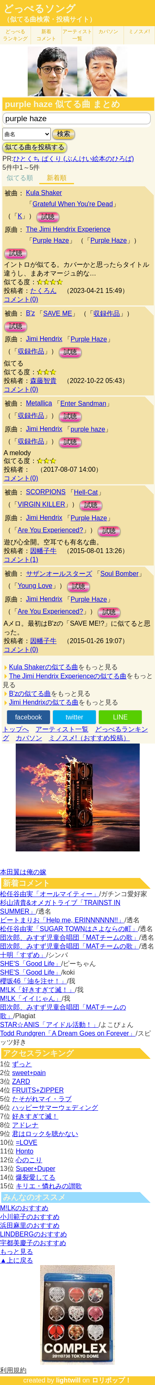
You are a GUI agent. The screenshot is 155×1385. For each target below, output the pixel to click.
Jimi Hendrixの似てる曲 (44, 702)
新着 (46, 35)
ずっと (22, 1064)
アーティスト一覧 (62, 729)
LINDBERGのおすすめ (33, 1234)
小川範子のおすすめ (30, 1216)
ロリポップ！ (111, 1380)
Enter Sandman (83, 403)
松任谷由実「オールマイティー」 (49, 893)
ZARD (21, 1081)
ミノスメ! (139, 31)
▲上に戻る (16, 1260)
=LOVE (26, 1142)
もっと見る (16, 1251)
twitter (74, 717)
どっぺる (15, 35)
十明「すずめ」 (23, 954)
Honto (24, 1151)
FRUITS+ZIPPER (38, 1090)
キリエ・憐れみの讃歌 (49, 1186)
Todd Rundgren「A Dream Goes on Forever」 (68, 1033)
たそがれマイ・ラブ (42, 1098)
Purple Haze (51, 240)
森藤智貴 (43, 380)
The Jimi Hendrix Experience (68, 229)
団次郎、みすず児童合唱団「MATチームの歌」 (69, 937)
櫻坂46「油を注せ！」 (33, 981)
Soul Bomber (119, 573)
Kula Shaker (44, 192)
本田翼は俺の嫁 (23, 871)
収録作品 (106, 313)
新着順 (57, 177)
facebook (28, 717)
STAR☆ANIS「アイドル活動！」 (49, 1024)
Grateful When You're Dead (73, 203)
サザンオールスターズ (59, 573)
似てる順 (20, 177)
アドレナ (25, 1125)
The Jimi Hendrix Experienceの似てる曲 (68, 676)
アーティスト (77, 35)
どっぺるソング (39, 8)
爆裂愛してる (35, 1177)
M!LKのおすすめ (24, 1208)
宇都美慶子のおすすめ (33, 1242)
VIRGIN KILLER (41, 504)
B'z (30, 313)
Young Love (35, 585)
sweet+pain (28, 1072)
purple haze (88, 429)
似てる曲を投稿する (34, 147)
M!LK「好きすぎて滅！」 (37, 989)
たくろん (43, 290)
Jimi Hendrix (44, 338)
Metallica (39, 403)
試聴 (48, 216)
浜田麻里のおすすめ (30, 1225)
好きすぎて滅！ (35, 1116)
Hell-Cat (86, 492)
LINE (120, 717)
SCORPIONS (46, 491)
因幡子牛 (43, 550)
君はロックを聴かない (45, 1133)
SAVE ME (57, 313)
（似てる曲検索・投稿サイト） (49, 19)
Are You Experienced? (50, 530)
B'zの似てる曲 (30, 693)
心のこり (29, 1159)
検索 (63, 133)
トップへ (15, 729)
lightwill (68, 1380)
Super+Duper (35, 1168)
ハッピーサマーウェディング (55, 1107)
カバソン (108, 31)
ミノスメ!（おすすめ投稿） (89, 737)
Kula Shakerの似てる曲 (43, 667)
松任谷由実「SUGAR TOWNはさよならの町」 (69, 928)
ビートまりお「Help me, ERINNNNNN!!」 (62, 920)
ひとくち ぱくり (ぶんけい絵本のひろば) (73, 158)
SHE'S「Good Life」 (30, 963)
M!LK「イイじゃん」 (31, 998)
